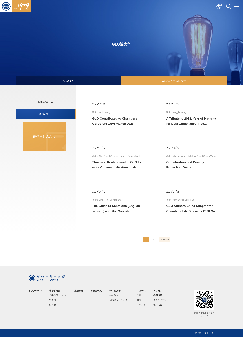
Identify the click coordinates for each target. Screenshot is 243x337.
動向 (139, 300)
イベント (141, 304)
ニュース (141, 290)
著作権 (198, 333)
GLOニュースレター (174, 80)
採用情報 (157, 295)
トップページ (35, 290)
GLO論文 (68, 80)
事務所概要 (54, 290)
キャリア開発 (159, 300)
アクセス (157, 290)
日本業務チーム (45, 102)
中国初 (52, 300)
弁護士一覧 (96, 290)
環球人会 (157, 304)
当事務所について (58, 295)
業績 (139, 295)
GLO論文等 (115, 290)
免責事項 (208, 333)
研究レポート (45, 115)
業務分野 (78, 290)
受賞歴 (52, 304)
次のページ (164, 239)
